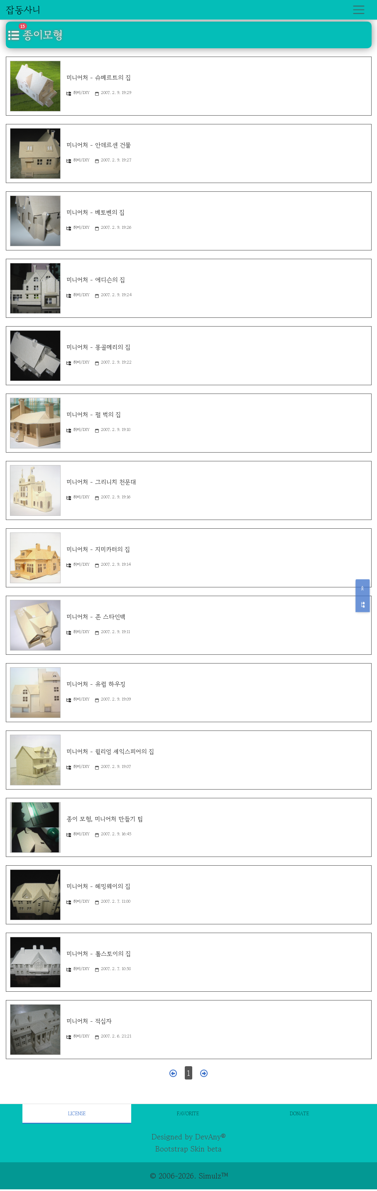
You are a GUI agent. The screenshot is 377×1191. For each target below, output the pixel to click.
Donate (299, 1113)
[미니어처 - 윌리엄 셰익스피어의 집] (35, 760)
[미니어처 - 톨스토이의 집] (35, 962)
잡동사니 (23, 9)
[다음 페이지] (204, 1073)
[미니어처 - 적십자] (35, 1030)
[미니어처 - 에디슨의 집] (35, 288)
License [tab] (77, 1113)
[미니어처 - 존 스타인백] (35, 625)
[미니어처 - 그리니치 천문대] (35, 490)
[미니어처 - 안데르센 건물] (35, 153)
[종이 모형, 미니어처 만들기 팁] (35, 827)
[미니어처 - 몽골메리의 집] (35, 356)
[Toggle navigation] (359, 10)
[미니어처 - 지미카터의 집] (35, 558)
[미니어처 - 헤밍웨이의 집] (35, 895)
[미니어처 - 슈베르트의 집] (35, 86)
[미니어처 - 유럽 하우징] (35, 693)
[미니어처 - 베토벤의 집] (35, 221)
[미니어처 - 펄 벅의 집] (35, 423)
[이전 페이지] (173, 1073)
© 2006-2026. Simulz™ (188, 1175)
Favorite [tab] (188, 1113)
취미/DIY (78, 92)
